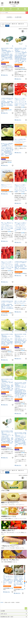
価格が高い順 (21, 23)
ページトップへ (26, 608)
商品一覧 (3, 9)
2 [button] (24, 31)
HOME (1, 602)
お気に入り (10, 9)
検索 (27, 13)
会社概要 (3, 611)
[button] (26, 31)
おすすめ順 (8, 23)
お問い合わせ (4, 613)
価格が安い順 (14, 23)
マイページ (18, 9)
